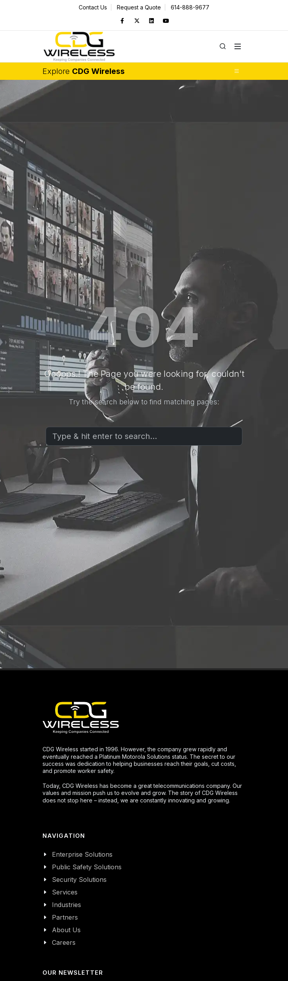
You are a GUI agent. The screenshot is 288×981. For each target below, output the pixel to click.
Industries (66, 905)
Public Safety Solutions (87, 867)
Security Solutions (79, 879)
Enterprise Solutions (82, 854)
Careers (64, 942)
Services (65, 892)
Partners (65, 917)
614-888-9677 (190, 7)
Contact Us (93, 7)
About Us (66, 930)
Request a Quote (139, 7)
